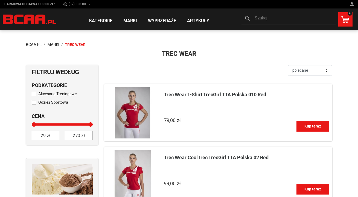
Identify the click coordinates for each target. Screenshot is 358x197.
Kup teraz (312, 126)
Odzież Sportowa (53, 102)
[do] (79, 135)
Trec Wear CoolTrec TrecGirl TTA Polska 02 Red (216, 157)
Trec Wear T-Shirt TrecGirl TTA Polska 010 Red (215, 94)
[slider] (34, 124)
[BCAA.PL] (30, 19)
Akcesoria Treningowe (57, 94)
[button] (288, 18)
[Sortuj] (310, 70)
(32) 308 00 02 (77, 4)
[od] (46, 135)
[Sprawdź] (62, 179)
